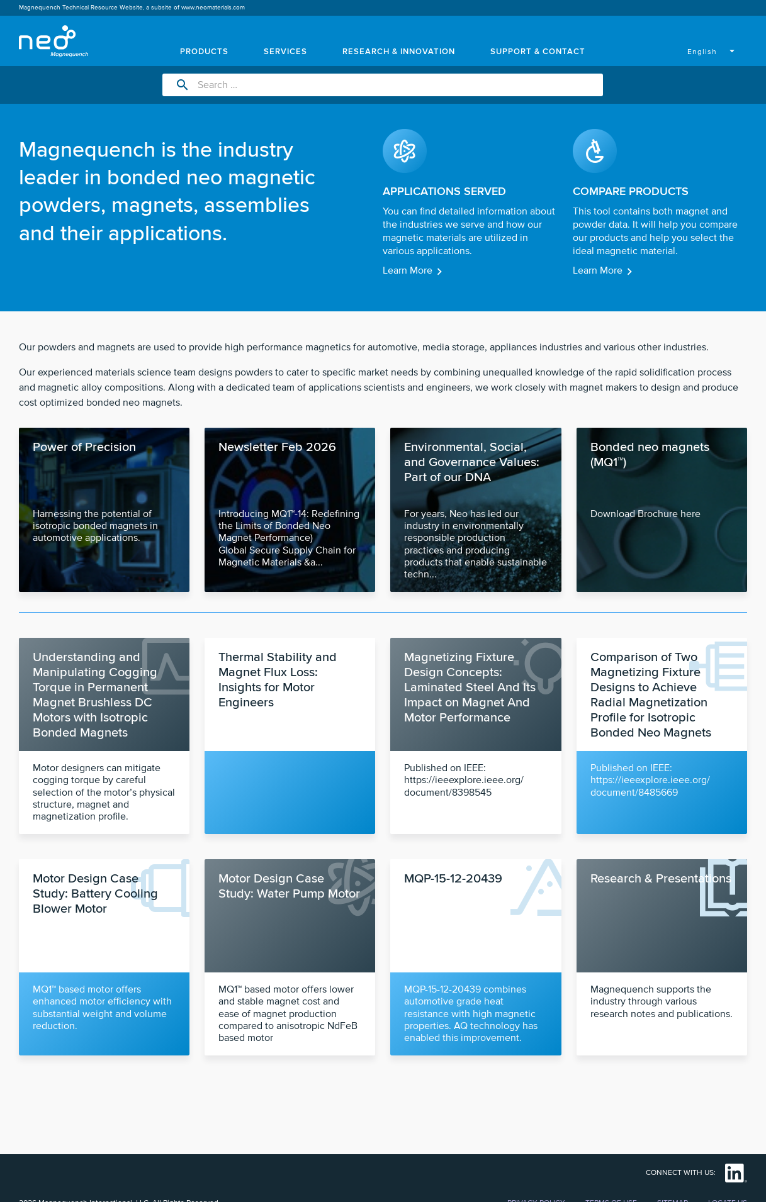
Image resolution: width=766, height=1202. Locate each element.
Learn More (407, 270)
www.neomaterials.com (213, 7)
